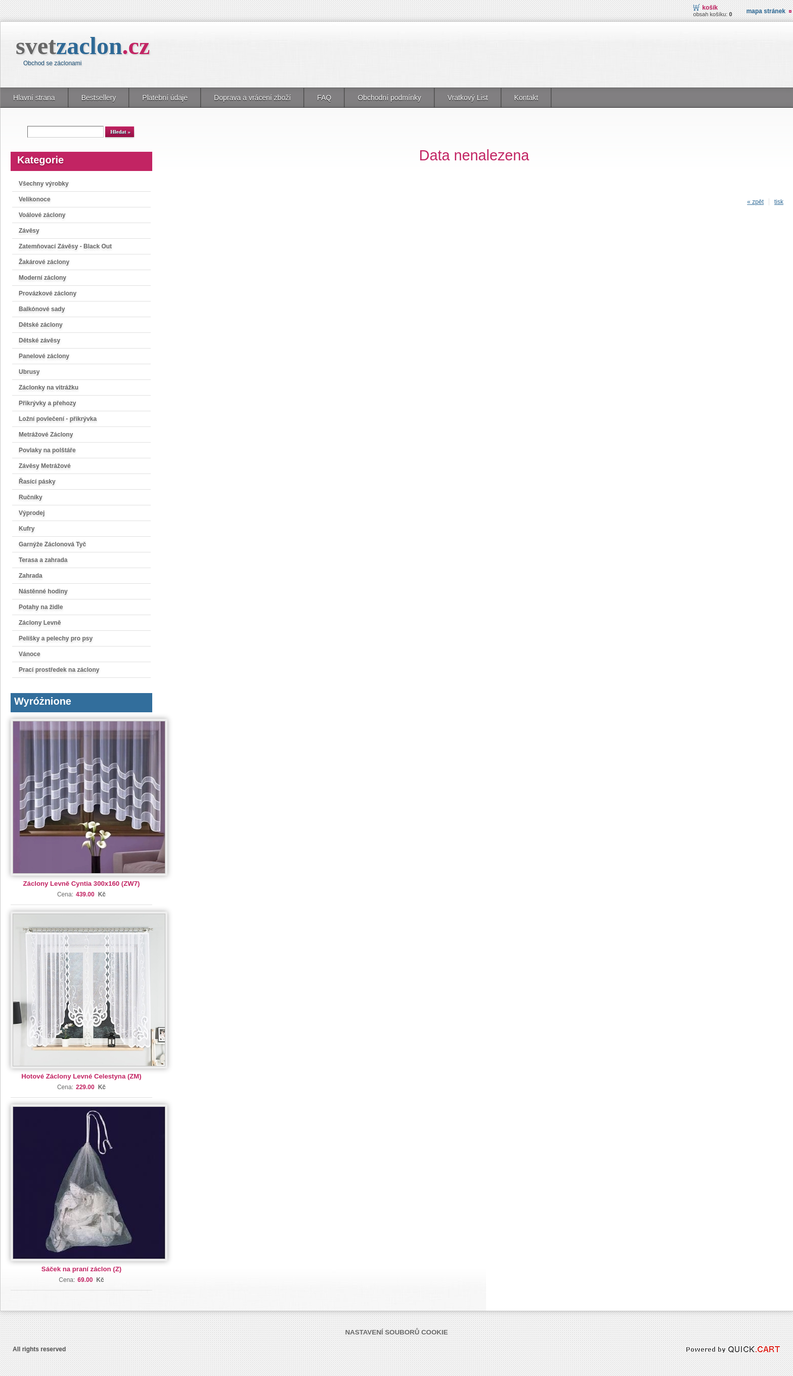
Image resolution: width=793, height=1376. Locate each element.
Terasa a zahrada (43, 560)
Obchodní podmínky (389, 98)
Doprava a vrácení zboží (252, 98)
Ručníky (30, 497)
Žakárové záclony (44, 262)
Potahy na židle (41, 607)
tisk (778, 201)
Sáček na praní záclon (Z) (81, 1269)
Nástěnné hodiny (43, 591)
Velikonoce (35, 199)
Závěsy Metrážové (45, 465)
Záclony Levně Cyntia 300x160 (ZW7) (81, 883)
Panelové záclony (44, 356)
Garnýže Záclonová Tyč (52, 544)
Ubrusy (29, 371)
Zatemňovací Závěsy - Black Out (65, 246)
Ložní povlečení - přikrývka (58, 418)
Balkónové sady (42, 309)
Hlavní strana (34, 98)
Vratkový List (468, 98)
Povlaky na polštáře (47, 450)
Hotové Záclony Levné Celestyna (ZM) (81, 1076)
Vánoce (29, 654)
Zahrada (30, 575)
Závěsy (29, 230)
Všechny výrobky (44, 183)
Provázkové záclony (47, 293)
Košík (710, 7)
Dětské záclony (41, 324)
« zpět (755, 201)
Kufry (26, 528)
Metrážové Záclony (46, 434)
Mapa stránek (765, 11)
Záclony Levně (40, 622)
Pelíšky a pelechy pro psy (56, 638)
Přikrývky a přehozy (47, 403)
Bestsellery (98, 98)
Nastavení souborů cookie (396, 1332)
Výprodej (32, 513)
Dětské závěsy (39, 340)
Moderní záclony (42, 277)
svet (83, 45)
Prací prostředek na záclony (59, 669)
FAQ (324, 98)
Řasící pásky (37, 481)
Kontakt (526, 98)
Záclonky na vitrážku (48, 387)
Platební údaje (165, 98)
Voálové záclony (42, 215)
